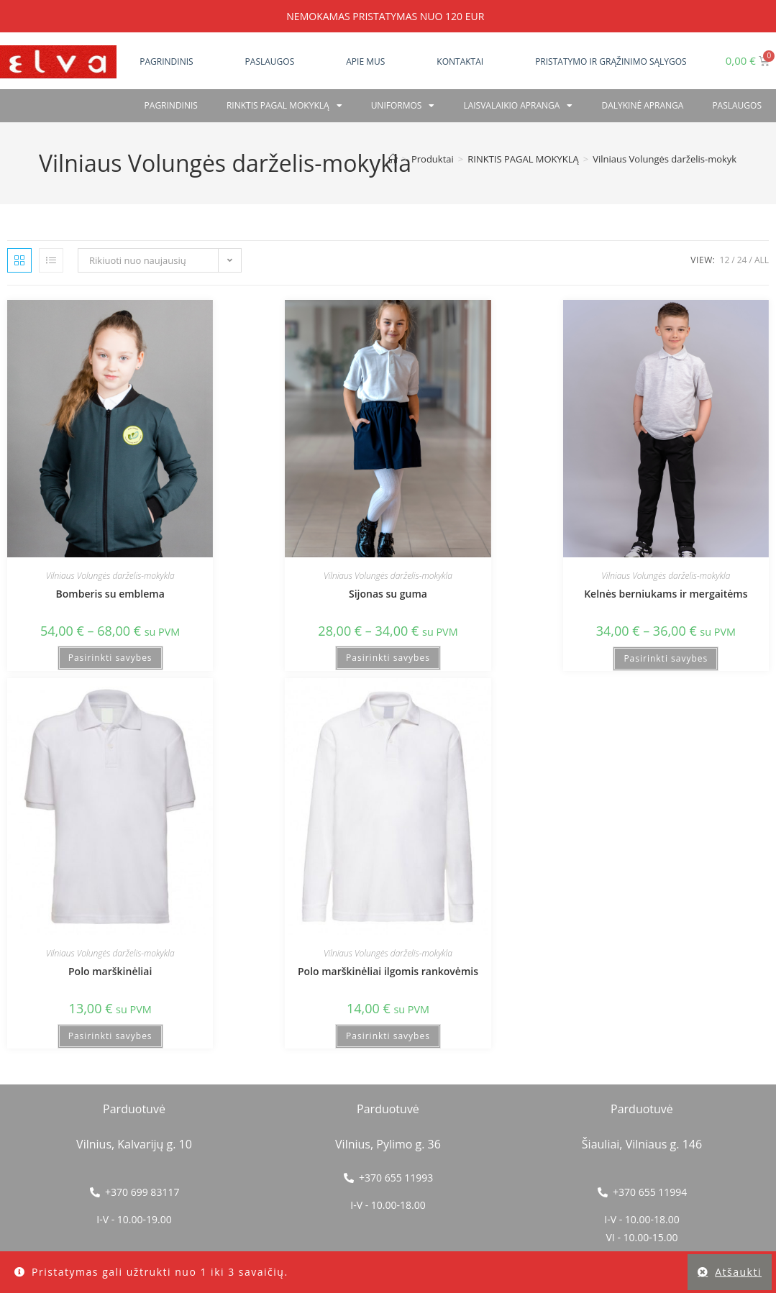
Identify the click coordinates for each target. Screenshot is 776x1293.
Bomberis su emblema (110, 593)
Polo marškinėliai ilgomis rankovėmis (388, 971)
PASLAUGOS (737, 105)
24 (742, 260)
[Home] (393, 158)
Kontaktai (460, 61)
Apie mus (365, 61)
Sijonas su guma (388, 593)
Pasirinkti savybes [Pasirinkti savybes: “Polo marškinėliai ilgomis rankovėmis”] (388, 1036)
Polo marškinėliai (110, 971)
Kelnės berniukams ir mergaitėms (665, 593)
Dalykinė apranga (642, 105)
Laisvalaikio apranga (517, 105)
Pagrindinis (166, 61)
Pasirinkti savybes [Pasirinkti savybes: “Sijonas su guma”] (388, 658)
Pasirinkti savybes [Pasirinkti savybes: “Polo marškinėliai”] (110, 1036)
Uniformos (403, 105)
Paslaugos (270, 61)
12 (725, 260)
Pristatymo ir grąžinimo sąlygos (611, 61)
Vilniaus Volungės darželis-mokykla (668, 158)
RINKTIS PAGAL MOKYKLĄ (284, 105)
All (761, 260)
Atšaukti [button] (738, 1272)
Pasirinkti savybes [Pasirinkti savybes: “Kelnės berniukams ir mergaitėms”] (666, 658)
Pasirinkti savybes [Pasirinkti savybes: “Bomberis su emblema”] (110, 658)
